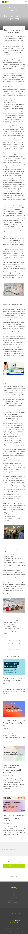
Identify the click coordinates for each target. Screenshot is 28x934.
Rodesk (13, 931)
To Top (13, 876)
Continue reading (8, 696)
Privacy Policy (14, 900)
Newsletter (13, 922)
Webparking (19, 931)
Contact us (14, 893)
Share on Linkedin (8, 643)
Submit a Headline (14, 866)
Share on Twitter (12, 643)
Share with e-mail (19, 643)
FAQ (14, 895)
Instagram (19, 913)
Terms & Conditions (14, 902)
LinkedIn (8, 913)
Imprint (14, 897)
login (6, 849)
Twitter (12, 913)
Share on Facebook (15, 643)
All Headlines (14, 7)
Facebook (15, 913)
